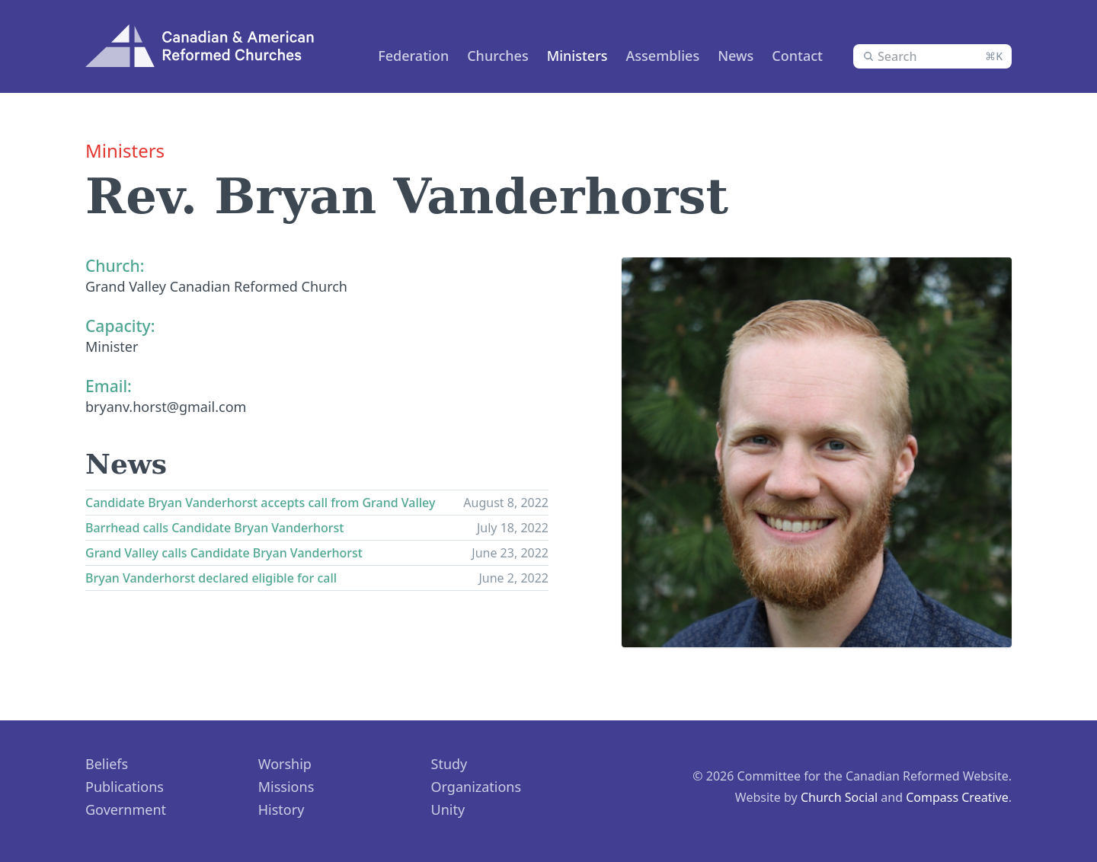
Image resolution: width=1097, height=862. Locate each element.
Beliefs (106, 764)
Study (449, 764)
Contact (797, 55)
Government (125, 809)
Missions (286, 786)
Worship (285, 764)
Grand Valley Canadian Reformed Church (216, 286)
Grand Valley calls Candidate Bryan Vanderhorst (224, 553)
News (735, 55)
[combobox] (932, 56)
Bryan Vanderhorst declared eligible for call (211, 578)
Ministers (577, 55)
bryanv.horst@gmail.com (165, 406)
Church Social (839, 797)
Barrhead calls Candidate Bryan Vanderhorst (214, 528)
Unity (448, 809)
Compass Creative (957, 797)
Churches (497, 55)
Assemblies (663, 55)
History (281, 809)
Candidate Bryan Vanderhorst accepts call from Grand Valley (260, 502)
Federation (413, 55)
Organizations (476, 786)
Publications (124, 786)
